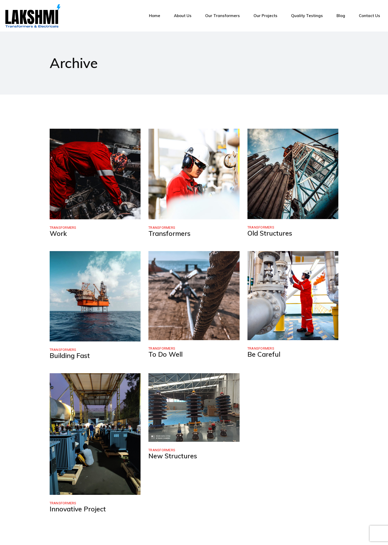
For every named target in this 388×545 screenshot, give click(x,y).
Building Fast (70, 355)
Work (58, 233)
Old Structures (269, 233)
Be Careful (263, 354)
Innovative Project (78, 509)
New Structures (172, 456)
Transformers (63, 228)
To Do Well (165, 354)
